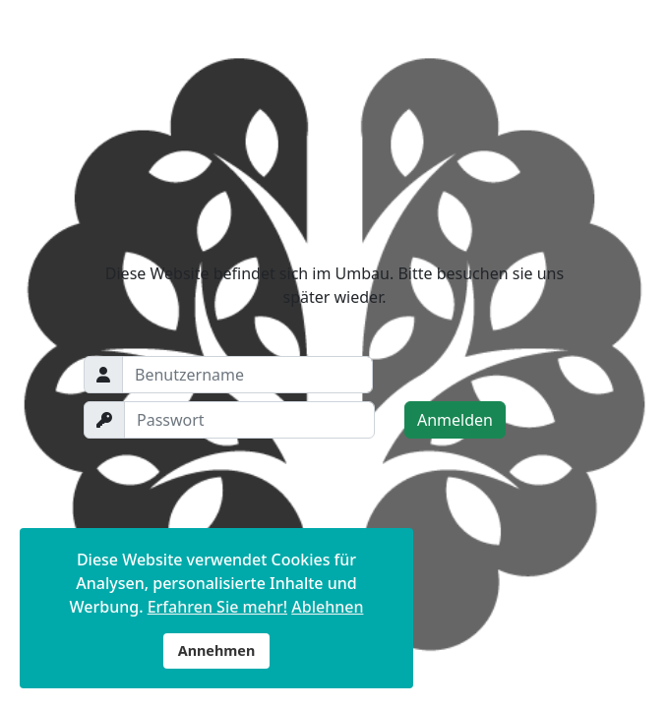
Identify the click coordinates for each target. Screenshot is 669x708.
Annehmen (217, 650)
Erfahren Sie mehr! (217, 607)
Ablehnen (327, 607)
